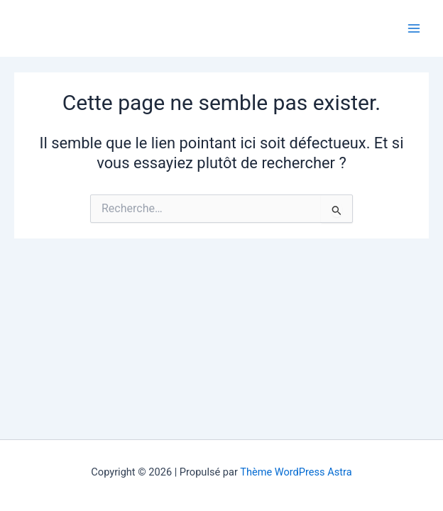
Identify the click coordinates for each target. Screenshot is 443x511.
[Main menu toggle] (414, 28)
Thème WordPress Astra (295, 472)
